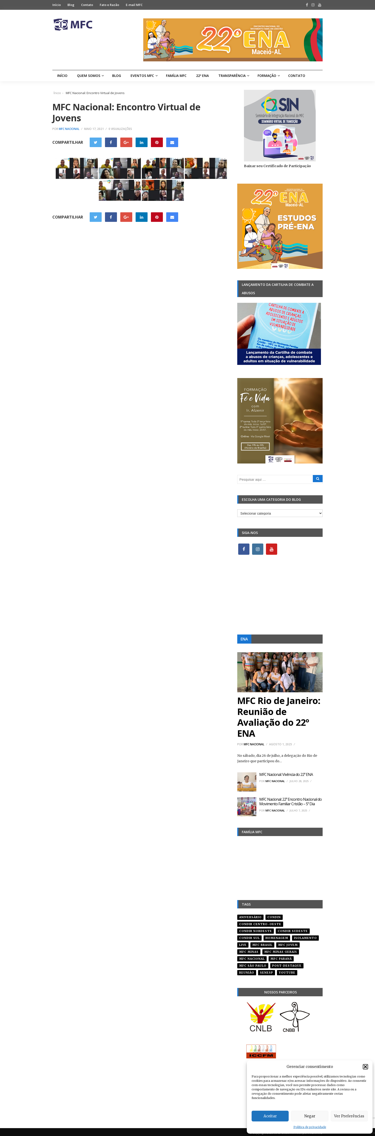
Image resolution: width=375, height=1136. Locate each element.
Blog (70, 5)
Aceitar (270, 1116)
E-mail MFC (134, 5)
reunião (246, 971)
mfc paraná (281, 957)
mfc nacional (252, 957)
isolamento (305, 936)
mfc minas (249, 950)
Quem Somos (88, 75)
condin (274, 915)
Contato (87, 5)
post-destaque (287, 964)
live (243, 943)
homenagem (276, 936)
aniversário (250, 915)
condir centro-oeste (260, 922)
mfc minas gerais (280, 950)
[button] (365, 1066)
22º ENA (202, 75)
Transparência (232, 75)
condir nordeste (255, 929)
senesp (266, 971)
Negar (309, 1116)
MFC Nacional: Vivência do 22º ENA (286, 774)
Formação (267, 75)
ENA (244, 639)
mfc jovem (288, 943)
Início (56, 5)
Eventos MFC (142, 75)
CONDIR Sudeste (293, 929)
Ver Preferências (349, 1116)
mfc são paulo (252, 964)
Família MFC (176, 75)
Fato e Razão (109, 5)
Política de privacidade (309, 1127)
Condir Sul (249, 936)
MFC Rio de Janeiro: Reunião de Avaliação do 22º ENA (278, 716)
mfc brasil (262, 943)
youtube (287, 971)
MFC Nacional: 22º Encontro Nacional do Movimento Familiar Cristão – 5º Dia (290, 801)
